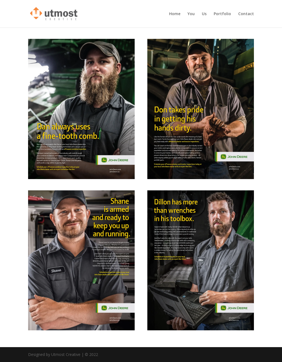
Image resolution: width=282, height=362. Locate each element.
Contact (246, 14)
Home (174, 14)
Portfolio (222, 14)
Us (204, 14)
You (191, 14)
